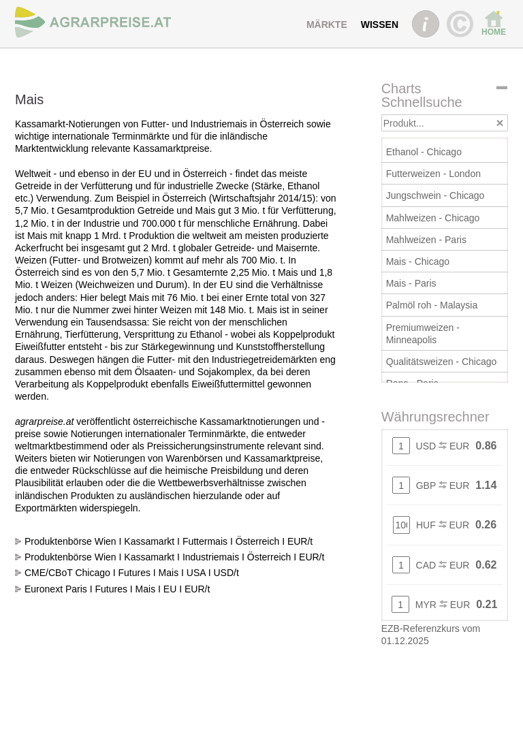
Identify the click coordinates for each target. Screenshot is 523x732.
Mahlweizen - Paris (426, 239)
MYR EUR (442, 604)
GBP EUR (443, 485)
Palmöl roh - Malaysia (432, 305)
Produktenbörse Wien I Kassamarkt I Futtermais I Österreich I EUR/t (169, 541)
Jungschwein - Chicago (435, 195)
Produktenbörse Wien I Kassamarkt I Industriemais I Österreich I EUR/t (174, 557)
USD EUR (443, 446)
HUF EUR (442, 525)
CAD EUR (443, 565)
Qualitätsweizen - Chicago (441, 361)
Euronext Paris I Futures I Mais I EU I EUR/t (117, 589)
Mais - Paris (411, 283)
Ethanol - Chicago (424, 151)
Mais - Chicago (417, 261)
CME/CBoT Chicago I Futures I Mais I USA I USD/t (132, 572)
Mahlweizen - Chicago (433, 217)
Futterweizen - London (433, 173)
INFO (425, 23)
